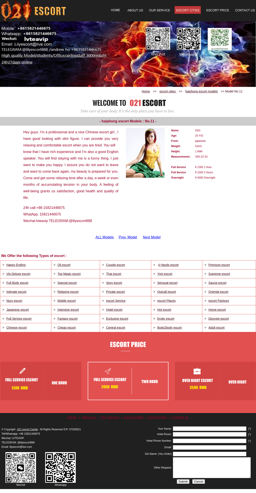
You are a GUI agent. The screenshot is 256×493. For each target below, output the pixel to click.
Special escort (67, 283)
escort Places (166, 300)
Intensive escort (68, 309)
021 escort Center (27, 429)
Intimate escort (16, 291)
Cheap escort (67, 327)
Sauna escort (217, 283)
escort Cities (133, 417)
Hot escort (164, 309)
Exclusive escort (117, 318)
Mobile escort (67, 300)
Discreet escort (218, 318)
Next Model (152, 237)
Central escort (115, 327)
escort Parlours (218, 300)
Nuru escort (14, 300)
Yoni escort (164, 274)
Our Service (110, 417)
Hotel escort (114, 309)
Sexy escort (114, 283)
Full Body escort (17, 283)
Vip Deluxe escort (18, 274)
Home (146, 91)
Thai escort (113, 274)
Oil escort (64, 265)
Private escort (115, 291)
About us (89, 417)
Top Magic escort (69, 274)
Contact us (180, 417)
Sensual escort (167, 283)
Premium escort (219, 265)
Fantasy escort (68, 318)
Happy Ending (16, 265)
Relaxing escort (68, 291)
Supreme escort (219, 274)
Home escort (217, 309)
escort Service (115, 300)
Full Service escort (18, 318)
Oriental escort (218, 291)
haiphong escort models (201, 91)
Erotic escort (165, 318)
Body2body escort (169, 327)
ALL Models (105, 237)
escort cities (168, 91)
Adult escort (216, 327)
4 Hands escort (168, 265)
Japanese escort (17, 309)
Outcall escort (166, 291)
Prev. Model (128, 237)
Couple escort (115, 265)
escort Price (157, 417)
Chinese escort (16, 327)
